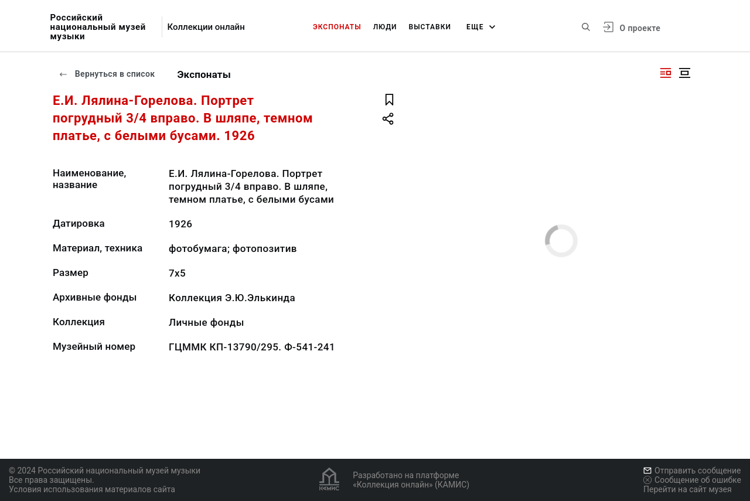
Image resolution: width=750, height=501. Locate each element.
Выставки (430, 27)
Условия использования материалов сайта (92, 489)
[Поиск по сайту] (586, 27)
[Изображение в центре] (684, 73)
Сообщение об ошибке (692, 480)
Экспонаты (337, 27)
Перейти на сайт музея (687, 489)
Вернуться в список (107, 74)
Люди (385, 27)
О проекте (640, 28)
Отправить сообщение (692, 470)
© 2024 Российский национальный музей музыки (104, 470)
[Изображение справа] (665, 73)
